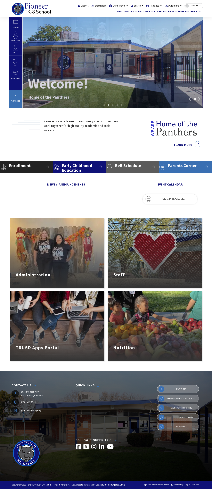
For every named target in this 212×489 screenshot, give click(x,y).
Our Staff (129, 11)
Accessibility (177, 484)
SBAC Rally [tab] (117, 105)
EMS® (111, 485)
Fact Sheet (172, 389)
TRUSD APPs (172, 427)
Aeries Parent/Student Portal (176, 399)
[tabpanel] (113, 62)
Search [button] (137, 5)
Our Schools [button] (119, 5)
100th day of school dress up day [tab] (108, 105)
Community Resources (189, 11)
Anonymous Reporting (175, 408)
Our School (144, 11)
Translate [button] (154, 5)
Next (199, 99)
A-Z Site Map (192, 484)
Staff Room (100, 5)
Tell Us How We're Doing (175, 417)
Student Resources (164, 11)
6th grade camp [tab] (112, 105)
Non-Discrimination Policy (156, 484)
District (85, 5)
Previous (190, 99)
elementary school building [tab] (104, 105)
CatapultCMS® (101, 485)
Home (119, 11)
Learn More (187, 149)
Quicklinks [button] (174, 5)
